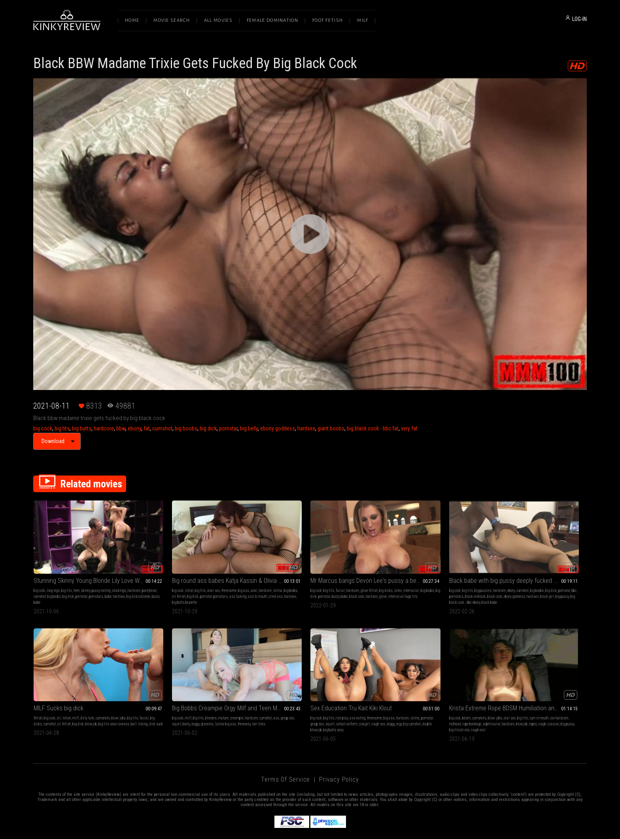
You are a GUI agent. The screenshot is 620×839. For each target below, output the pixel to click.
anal (228, 575)
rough (271, 706)
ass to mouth (155, 587)
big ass (217, 575)
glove (275, 587)
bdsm (275, 695)
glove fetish (316, 575)
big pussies (404, 575)
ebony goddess (277, 428)
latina (150, 581)
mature (85, 695)
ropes (262, 706)
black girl (405, 587)
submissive (320, 700)
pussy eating (101, 575)
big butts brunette (208, 587)
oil (508, 575)
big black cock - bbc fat (373, 428)
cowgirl (224, 700)
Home (132, 20)
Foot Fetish (327, 20)
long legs (53, 575)
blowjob (563, 581)
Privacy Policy (339, 756)
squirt (60, 700)
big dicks (333, 575)
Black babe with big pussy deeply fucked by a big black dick (422, 565)
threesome (202, 575)
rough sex (238, 700)
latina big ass (109, 700)
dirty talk (536, 575)
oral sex (319, 695)
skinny (85, 575)
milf (525, 575)
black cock (342, 581)
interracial (266, 581)
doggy (79, 700)
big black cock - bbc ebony (447, 587)
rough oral (334, 706)
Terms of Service (285, 756)
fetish (487, 575)
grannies (91, 700)
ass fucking (237, 581)
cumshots (552, 575)
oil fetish (178, 581)
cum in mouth (347, 695)
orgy (158, 706)
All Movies (218, 20)
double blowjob (192, 706)
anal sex (187, 575)
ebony (134, 428)
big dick (208, 428)
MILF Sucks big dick (508, 565)
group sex (48, 700)
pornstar (228, 428)
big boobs (186, 428)
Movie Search (171, 20)
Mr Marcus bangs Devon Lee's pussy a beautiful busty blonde (310, 565)
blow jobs (568, 575)
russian (282, 706)
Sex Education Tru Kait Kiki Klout (186, 685)
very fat (409, 428)
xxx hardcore (267, 700)
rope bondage (300, 700)
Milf (362, 20)
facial (288, 575)
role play (177, 695)
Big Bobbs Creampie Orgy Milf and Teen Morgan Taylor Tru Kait (85, 685)
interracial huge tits (295, 587)
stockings (119, 575)
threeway (128, 700)
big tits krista (315, 706)
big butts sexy (215, 706)
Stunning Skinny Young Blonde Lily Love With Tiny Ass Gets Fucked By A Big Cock (85, 565)
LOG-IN (579, 19)
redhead (284, 700)
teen (76, 575)
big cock (42, 428)
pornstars (126, 581)
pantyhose (55, 581)
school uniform (206, 700)
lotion (163, 575)
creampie (98, 695)
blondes (72, 695)
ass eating (193, 695)
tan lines (40, 706)
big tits (62, 428)
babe (37, 587)
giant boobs (331, 428)
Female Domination (272, 20)
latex (346, 575)
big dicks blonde (67, 587)
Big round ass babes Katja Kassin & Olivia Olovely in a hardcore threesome (198, 565)
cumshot (162, 428)
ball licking (512, 587)
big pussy (420, 587)
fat (147, 428)
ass (37, 700)
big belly (249, 428)
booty (70, 700)
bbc (394, 581)
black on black (424, 581)
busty (321, 581)
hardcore (104, 428)
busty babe (88, 587)
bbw (120, 428)
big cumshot (171, 706)
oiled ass (173, 587)
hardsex (306, 428)
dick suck (529, 587)
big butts (81, 428)
